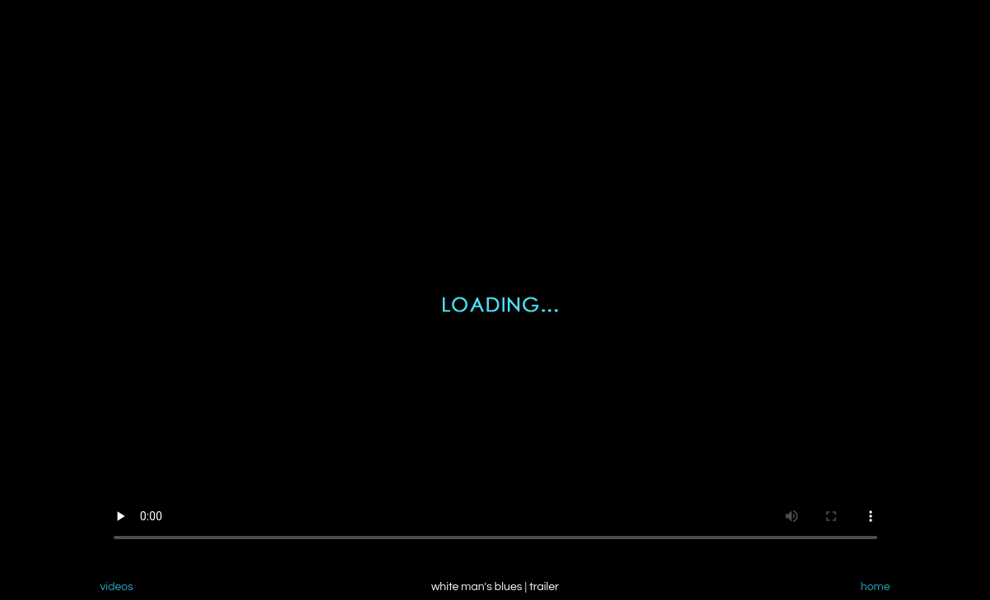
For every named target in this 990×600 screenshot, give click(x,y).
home (875, 587)
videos (117, 587)
